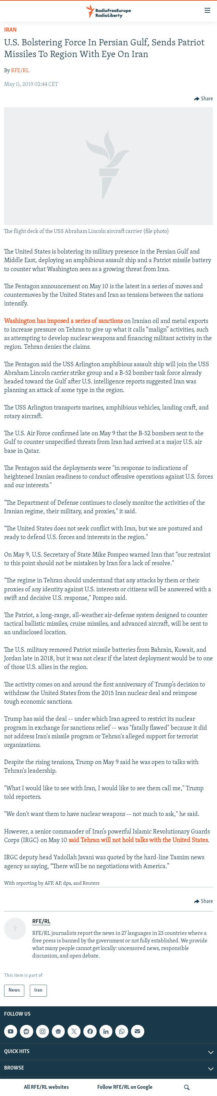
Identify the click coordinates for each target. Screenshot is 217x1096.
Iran (10, 30)
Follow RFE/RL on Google (125, 1087)
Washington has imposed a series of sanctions (64, 321)
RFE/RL (20, 71)
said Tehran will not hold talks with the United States (138, 840)
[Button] (203, 99)
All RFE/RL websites (46, 1087)
